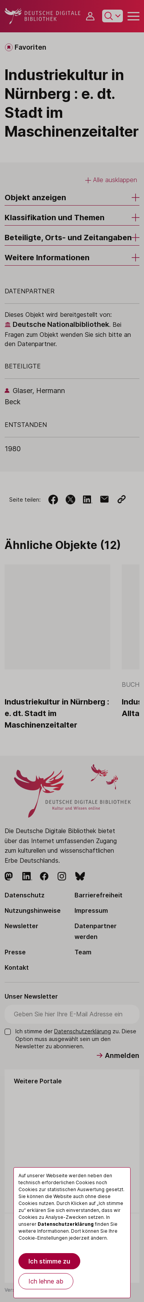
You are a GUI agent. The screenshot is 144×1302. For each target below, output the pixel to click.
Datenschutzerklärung (66, 1224)
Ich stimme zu (49, 1261)
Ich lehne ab (45, 1281)
